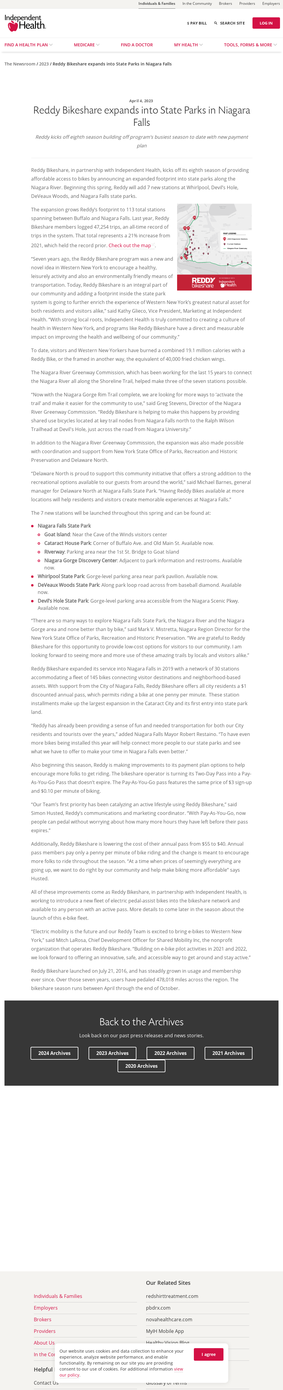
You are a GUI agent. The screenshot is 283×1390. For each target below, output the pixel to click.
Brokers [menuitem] (42, 1319)
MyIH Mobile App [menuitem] (165, 1331)
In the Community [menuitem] (54, 1354)
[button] (54, 1053)
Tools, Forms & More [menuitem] (248, 45)
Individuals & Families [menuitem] (58, 1296)
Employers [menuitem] (46, 1308)
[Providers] (247, 4)
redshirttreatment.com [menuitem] (172, 1296)
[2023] (44, 64)
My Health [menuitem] (186, 45)
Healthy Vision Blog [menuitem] (167, 1342)
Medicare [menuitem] (85, 45)
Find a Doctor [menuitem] (137, 45)
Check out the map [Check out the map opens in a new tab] (130, 245)
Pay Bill (197, 23)
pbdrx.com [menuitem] (158, 1308)
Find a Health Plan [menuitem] (26, 45)
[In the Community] (197, 4)
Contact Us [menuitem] (46, 1383)
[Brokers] (225, 4)
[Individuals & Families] (157, 4)
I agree (209, 1354)
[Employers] (271, 4)
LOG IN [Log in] (266, 23)
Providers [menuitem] (45, 1331)
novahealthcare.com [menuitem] (169, 1319)
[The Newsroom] (20, 64)
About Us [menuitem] (44, 1342)
